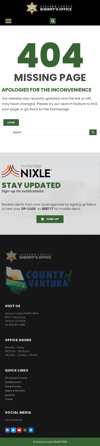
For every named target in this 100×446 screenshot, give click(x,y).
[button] (53, 21)
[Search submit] (93, 132)
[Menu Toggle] (8, 21)
